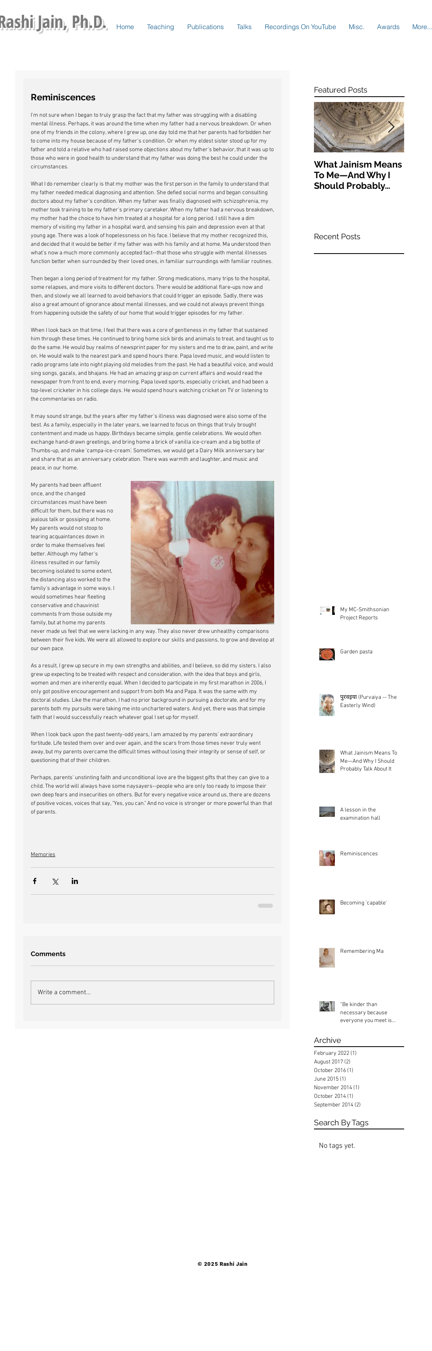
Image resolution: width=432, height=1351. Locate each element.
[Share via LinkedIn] (75, 881)
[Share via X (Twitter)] (55, 881)
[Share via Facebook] (35, 881)
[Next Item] (391, 127)
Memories (43, 854)
